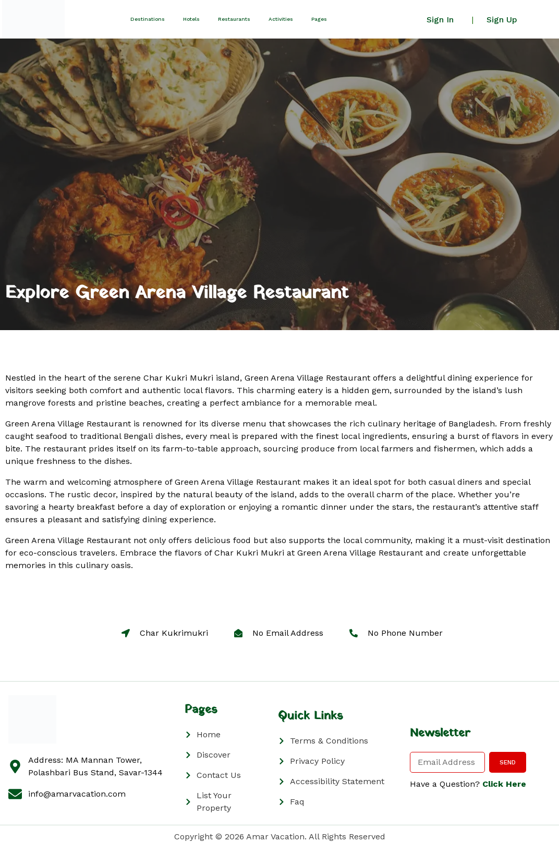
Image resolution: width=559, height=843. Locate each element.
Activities (281, 19)
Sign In (440, 19)
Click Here (504, 784)
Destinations (147, 19)
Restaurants (234, 19)
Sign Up (502, 19)
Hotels (191, 19)
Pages (319, 19)
